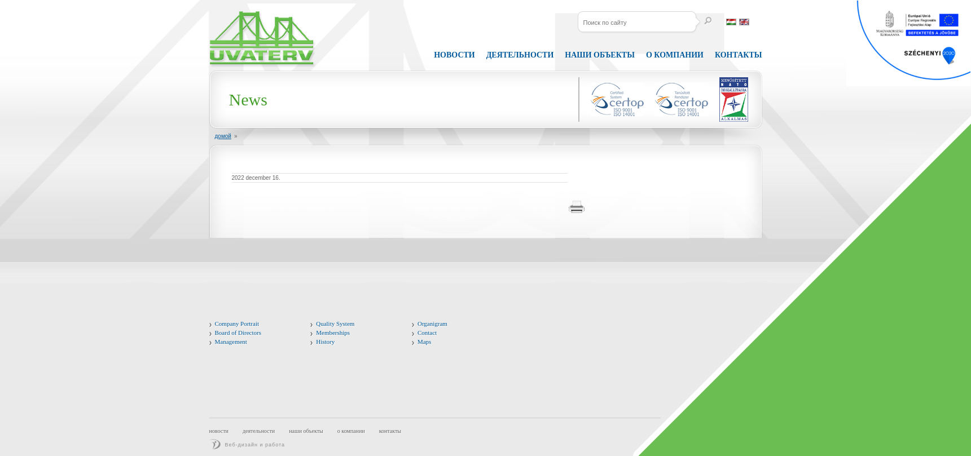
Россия (757, 22)
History (325, 341)
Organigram (432, 323)
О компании (351, 431)
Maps (424, 341)
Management (231, 341)
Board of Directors (238, 332)
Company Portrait (237, 323)
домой (223, 136)
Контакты (390, 431)
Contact (427, 332)
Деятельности (520, 55)
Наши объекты (600, 55)
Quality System (335, 323)
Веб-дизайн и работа (255, 445)
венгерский (731, 22)
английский (744, 22)
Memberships (333, 332)
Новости (454, 55)
